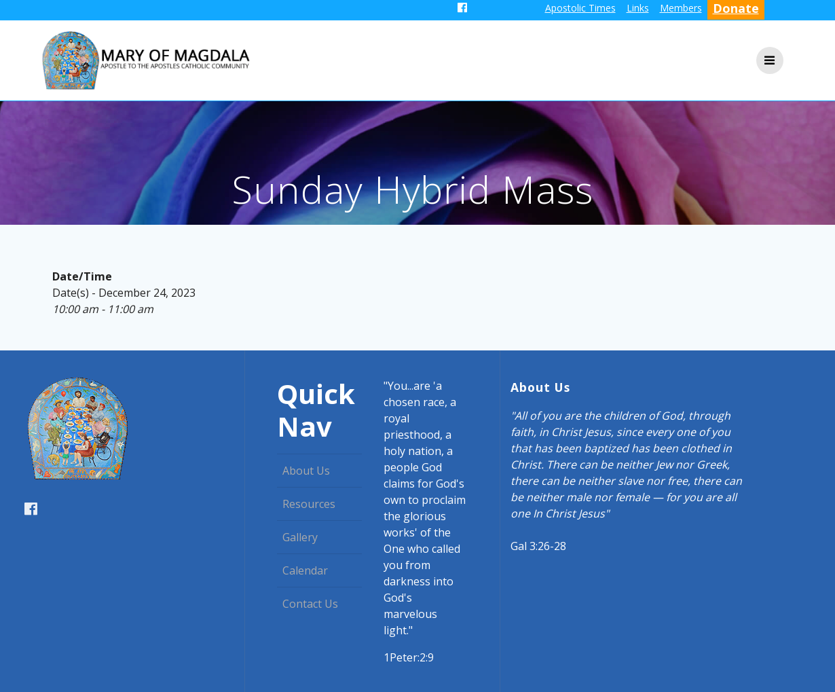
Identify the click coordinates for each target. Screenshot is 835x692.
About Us (306, 470)
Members (681, 7)
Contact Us (310, 603)
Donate (736, 8)
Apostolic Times (580, 7)
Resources (308, 503)
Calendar (305, 570)
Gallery (300, 537)
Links (638, 7)
